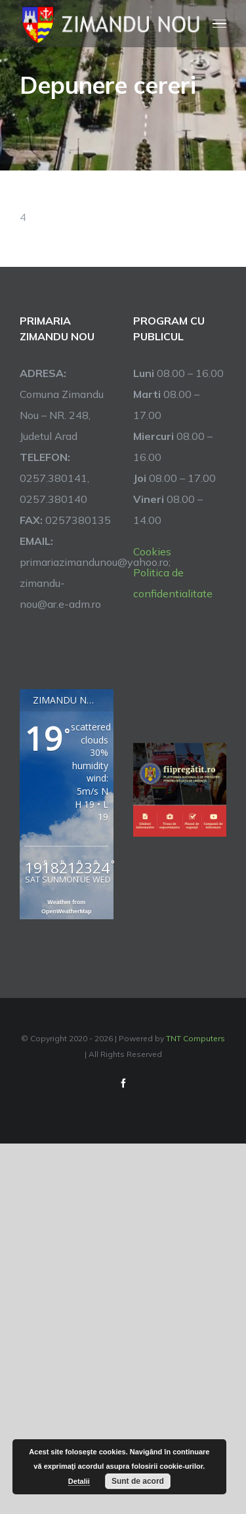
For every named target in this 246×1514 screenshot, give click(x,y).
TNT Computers (195, 1038)
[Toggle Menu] (219, 24)
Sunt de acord (138, 1481)
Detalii (79, 1481)
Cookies (152, 551)
